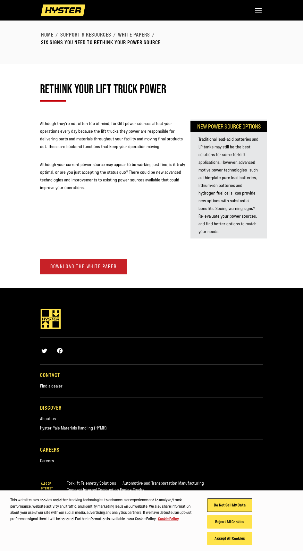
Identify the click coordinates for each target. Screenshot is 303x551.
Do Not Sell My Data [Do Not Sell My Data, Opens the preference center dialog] (229, 506)
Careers (47, 460)
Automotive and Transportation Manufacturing (163, 483)
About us (48, 418)
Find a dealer (51, 385)
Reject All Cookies (229, 523)
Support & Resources (85, 34)
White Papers (134, 34)
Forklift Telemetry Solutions (91, 483)
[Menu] (258, 10)
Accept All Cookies (230, 540)
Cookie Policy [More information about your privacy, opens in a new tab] (168, 520)
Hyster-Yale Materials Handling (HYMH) (73, 427)
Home (47, 34)
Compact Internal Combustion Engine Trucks (105, 489)
